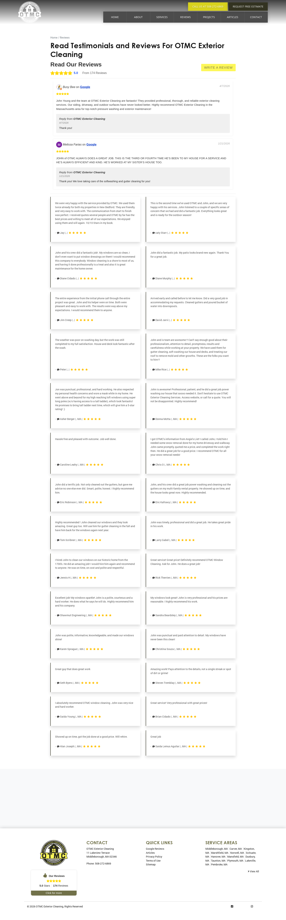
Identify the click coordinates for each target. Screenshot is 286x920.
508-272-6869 (103, 863)
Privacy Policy (154, 856)
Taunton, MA (218, 860)
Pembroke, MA (219, 864)
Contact (256, 17)
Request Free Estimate (248, 6)
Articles (232, 17)
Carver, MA (236, 848)
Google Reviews (155, 848)
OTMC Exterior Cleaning (49, 906)
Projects (209, 17)
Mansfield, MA (235, 856)
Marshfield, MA (219, 852)
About (138, 17)
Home (115, 17)
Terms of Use (153, 860)
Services (162, 17)
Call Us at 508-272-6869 (207, 6)
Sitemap (151, 864)
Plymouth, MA (235, 860)
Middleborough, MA (216, 848)
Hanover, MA (218, 856)
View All (253, 871)
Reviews (185, 17)
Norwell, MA (237, 852)
